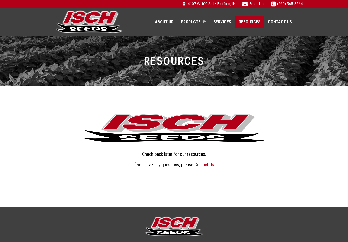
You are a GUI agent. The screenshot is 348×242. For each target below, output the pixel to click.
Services (222, 21)
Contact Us (280, 21)
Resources (250, 21)
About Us (164, 21)
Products (193, 21)
